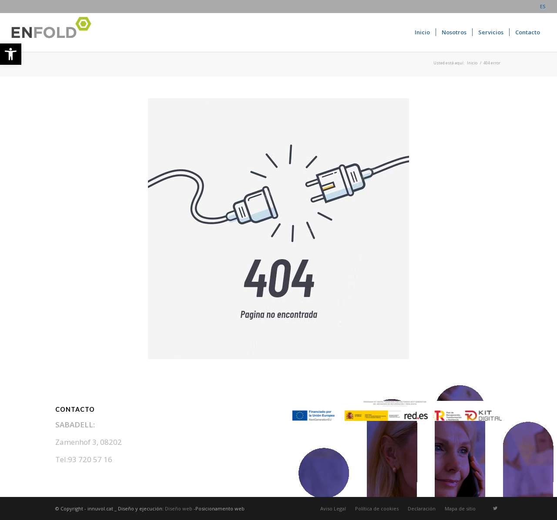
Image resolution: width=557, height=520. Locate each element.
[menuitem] (541, 6)
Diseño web (178, 508)
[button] (10, 54)
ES (543, 6)
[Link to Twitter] (495, 508)
